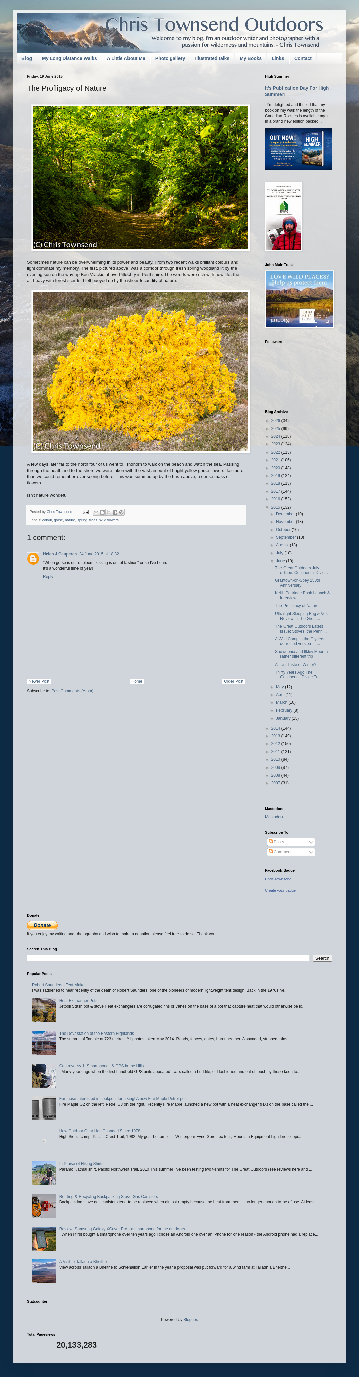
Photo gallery (170, 58)
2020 (276, 468)
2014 (276, 728)
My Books (251, 58)
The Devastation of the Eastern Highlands (96, 1033)
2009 (276, 767)
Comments (281, 852)
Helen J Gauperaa (60, 554)
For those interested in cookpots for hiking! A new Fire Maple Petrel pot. (123, 1098)
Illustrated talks (212, 58)
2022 (276, 452)
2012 (276, 743)
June (281, 561)
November (286, 521)
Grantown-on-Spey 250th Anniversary (297, 582)
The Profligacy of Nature (296, 605)
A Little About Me (126, 58)
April (280, 694)
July (280, 553)
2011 (276, 751)
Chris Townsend (278, 879)
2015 (276, 507)
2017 (276, 491)
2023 (276, 444)
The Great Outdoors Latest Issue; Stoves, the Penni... (301, 628)
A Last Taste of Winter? (295, 664)
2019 (276, 475)
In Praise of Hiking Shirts (81, 1163)
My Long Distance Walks (69, 58)
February (284, 710)
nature (70, 520)
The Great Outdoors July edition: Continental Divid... (301, 570)
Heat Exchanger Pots (78, 1000)
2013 (276, 736)
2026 (276, 420)
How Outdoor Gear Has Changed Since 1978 (99, 1131)
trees (93, 520)
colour (47, 520)
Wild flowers (109, 520)
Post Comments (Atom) (72, 691)
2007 (276, 783)
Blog (26, 58)
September (286, 537)
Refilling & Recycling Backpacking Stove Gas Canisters (108, 1196)
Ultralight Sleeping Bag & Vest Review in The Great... (302, 616)
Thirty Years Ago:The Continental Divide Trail (298, 674)
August (283, 545)
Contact (303, 58)
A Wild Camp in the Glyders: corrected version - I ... (300, 641)
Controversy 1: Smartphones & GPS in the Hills (101, 1066)
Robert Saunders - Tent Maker (59, 985)
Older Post (233, 681)
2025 (276, 428)
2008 (276, 775)
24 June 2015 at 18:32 (99, 554)
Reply (48, 576)
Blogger (190, 1319)
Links (278, 58)
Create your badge (280, 890)
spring (82, 520)
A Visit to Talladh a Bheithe (83, 1261)
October (284, 529)
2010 (276, 759)
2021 (276, 460)
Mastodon (274, 817)
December (286, 514)
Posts (276, 842)
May (280, 687)
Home (137, 681)
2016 (276, 499)
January (284, 718)
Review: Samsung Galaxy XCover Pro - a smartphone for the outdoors (122, 1229)
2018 (276, 483)
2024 (276, 436)
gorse (58, 520)
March (282, 702)
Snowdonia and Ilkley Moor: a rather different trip (301, 654)
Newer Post (39, 681)
